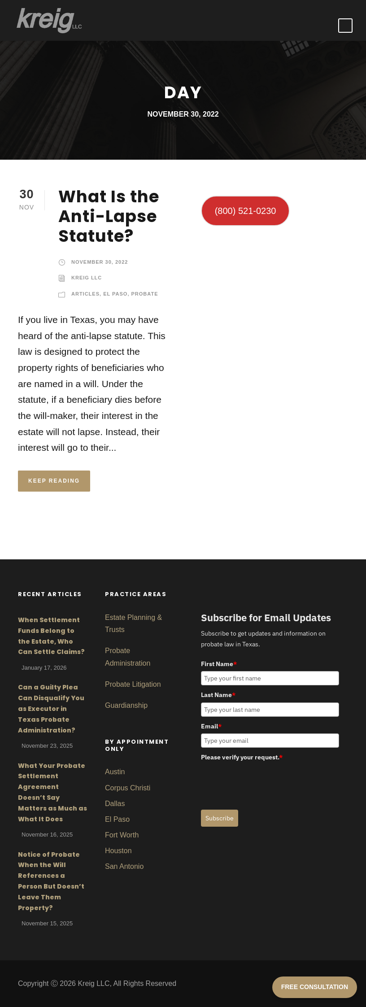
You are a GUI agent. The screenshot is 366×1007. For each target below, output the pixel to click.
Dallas (115, 803)
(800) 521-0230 (245, 211)
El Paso (115, 293)
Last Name (218, 695)
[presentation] (269, 782)
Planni (136, 617)
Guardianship (126, 705)
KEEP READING (54, 481)
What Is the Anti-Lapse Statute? (108, 216)
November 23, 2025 (47, 745)
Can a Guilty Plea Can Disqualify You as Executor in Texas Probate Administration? (51, 708)
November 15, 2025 (47, 923)
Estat (113, 617)
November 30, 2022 (99, 262)
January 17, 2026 (44, 667)
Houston (118, 850)
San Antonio (124, 866)
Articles (85, 293)
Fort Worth (122, 835)
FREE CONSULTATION (314, 986)
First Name (219, 664)
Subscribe (219, 818)
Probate (144, 293)
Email (211, 726)
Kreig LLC (86, 277)
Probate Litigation (133, 684)
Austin (115, 772)
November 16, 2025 (47, 834)
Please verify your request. (242, 757)
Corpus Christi (127, 788)
